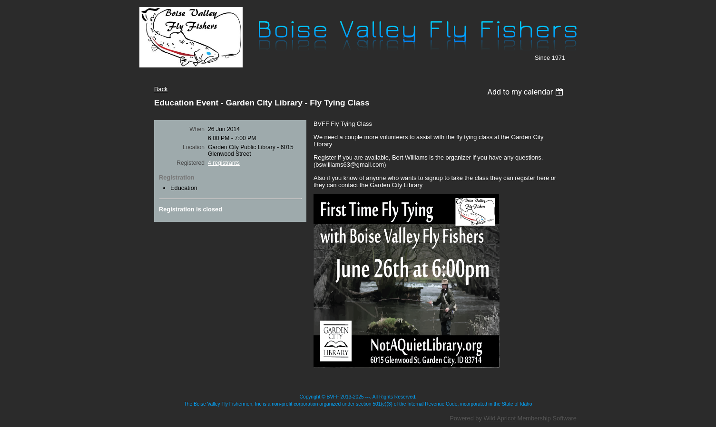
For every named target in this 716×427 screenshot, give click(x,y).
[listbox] (526, 92)
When (197, 129)
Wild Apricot (499, 418)
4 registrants (224, 163)
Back (160, 89)
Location (194, 147)
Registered (191, 163)
